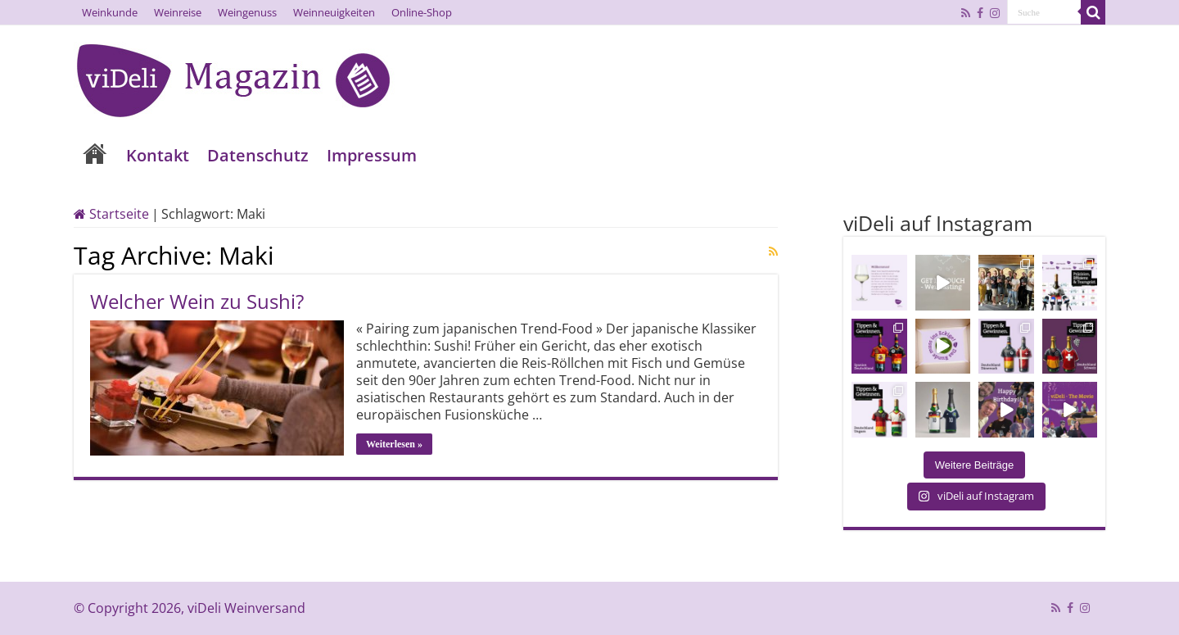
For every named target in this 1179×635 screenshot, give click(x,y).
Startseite (111, 214)
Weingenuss (247, 12)
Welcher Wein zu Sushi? (197, 301)
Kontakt (157, 155)
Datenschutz (258, 155)
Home (95, 155)
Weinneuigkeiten (334, 12)
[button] (36, 599)
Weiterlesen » (394, 444)
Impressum (372, 155)
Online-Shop (421, 12)
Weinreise (177, 12)
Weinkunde (110, 12)
